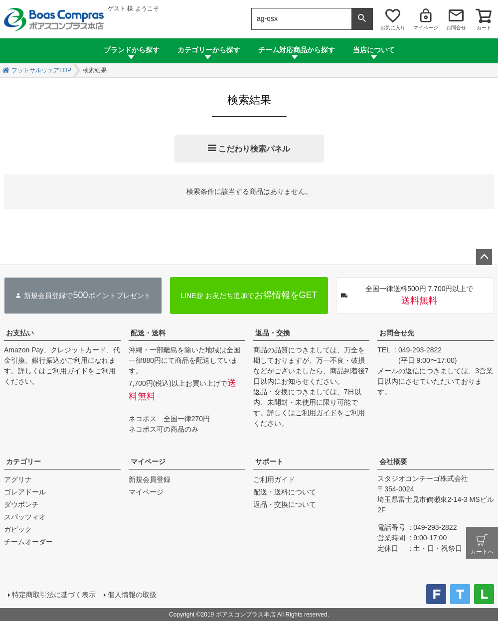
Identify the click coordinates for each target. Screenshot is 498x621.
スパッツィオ (25, 517)
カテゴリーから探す (208, 50)
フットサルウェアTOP (41, 70)
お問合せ (456, 27)
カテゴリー (23, 462)
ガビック (18, 529)
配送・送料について (284, 492)
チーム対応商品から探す (296, 50)
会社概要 (393, 462)
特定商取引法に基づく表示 (54, 595)
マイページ (425, 27)
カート (484, 27)
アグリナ (18, 479)
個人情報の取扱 (132, 595)
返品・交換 (272, 333)
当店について (374, 50)
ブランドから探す (132, 50)
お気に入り (392, 27)
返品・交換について (284, 504)
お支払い (20, 333)
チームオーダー (28, 542)
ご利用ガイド (67, 371)
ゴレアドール (25, 492)
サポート (269, 462)
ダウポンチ (21, 504)
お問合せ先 (396, 333)
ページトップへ (484, 257)
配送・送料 (148, 333)
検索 (361, 18)
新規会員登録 (149, 479)
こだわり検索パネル (254, 149)
